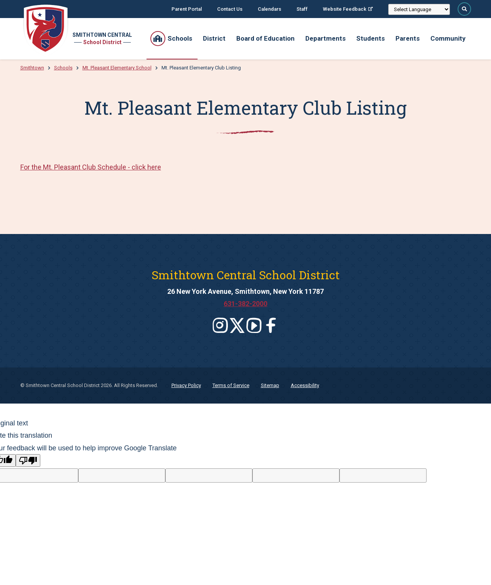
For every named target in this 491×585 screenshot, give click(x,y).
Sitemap (270, 385)
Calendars (269, 9)
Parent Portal (186, 9)
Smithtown (32, 68)
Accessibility (305, 385)
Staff (302, 9)
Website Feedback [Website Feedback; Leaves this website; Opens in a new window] (344, 9)
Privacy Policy (186, 385)
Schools (63, 68)
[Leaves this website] (220, 325)
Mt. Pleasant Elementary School (117, 68)
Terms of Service (231, 385)
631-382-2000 (245, 304)
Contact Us (229, 9)
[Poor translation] (28, 460)
